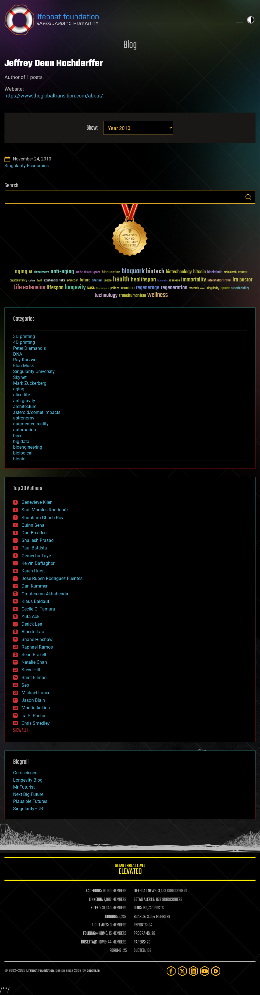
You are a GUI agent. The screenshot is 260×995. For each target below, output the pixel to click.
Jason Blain (33, 700)
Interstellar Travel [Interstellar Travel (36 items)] (219, 281)
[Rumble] (215, 971)
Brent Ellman (34, 677)
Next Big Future (28, 794)
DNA (17, 354)
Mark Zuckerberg (29, 383)
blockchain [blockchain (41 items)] (214, 272)
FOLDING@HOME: (95, 933)
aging (18, 389)
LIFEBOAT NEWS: (145, 891)
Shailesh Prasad (38, 540)
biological (22, 453)
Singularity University (34, 371)
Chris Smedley (36, 723)
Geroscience (25, 772)
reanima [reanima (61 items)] (127, 288)
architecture (24, 406)
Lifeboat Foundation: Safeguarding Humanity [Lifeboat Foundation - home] (116, 19)
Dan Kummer (35, 586)
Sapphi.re (93, 971)
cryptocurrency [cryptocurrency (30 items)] (18, 281)
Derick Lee (32, 624)
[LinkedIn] (193, 971)
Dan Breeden (34, 532)
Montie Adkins (36, 707)
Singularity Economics (26, 165)
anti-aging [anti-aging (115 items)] (62, 271)
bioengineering (27, 447)
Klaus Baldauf (35, 601)
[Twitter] (182, 971)
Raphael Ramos (37, 647)
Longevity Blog (27, 780)
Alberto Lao (33, 631)
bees (17, 435)
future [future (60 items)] (85, 280)
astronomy (23, 418)
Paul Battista (34, 548)
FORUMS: (116, 950)
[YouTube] (204, 971)
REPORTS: (141, 925)
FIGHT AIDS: (100, 925)
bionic (19, 459)
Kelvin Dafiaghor (38, 563)
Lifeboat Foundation (40, 971)
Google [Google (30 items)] (108, 281)
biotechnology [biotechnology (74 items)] (179, 272)
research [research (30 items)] (194, 288)
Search (248, 197)
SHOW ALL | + (21, 730)
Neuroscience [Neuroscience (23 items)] (102, 288)
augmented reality (31, 424)
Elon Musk (23, 365)
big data (21, 441)
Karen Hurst (33, 571)
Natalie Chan (34, 662)
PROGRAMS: (142, 933)
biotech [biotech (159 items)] (155, 271)
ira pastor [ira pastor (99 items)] (242, 280)
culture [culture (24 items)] (32, 280)
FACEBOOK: (94, 891)
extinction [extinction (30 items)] (72, 281)
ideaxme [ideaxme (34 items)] (174, 281)
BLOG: (138, 908)
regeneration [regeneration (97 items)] (174, 288)
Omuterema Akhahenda (45, 593)
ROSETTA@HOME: (94, 942)
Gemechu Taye (36, 555)
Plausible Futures (30, 801)
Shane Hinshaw (37, 639)
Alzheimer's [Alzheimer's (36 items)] (41, 273)
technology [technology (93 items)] (106, 295)
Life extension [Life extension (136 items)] (29, 287)
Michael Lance (36, 692)
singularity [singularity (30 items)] (213, 288)
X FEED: (96, 908)
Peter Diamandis (29, 348)
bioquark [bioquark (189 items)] (133, 271)
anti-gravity (24, 400)
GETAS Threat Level (130, 870)
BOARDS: (140, 917)
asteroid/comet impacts (36, 412)
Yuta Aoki (31, 616)
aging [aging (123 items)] (21, 271)
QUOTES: (140, 950)
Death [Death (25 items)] (39, 280)
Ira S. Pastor (34, 715)
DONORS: (111, 917)
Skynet (20, 377)
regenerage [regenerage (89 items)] (147, 288)
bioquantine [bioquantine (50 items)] (111, 272)
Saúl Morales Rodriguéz (45, 509)
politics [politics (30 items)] (114, 288)
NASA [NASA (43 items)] (91, 288)
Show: (92, 128)
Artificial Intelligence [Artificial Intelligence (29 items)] (87, 272)
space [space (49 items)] (225, 288)
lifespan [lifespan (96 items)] (55, 288)
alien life (21, 394)
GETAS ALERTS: (144, 899)
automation (24, 429)
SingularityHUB (28, 808)
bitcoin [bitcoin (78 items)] (199, 272)
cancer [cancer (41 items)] (242, 272)
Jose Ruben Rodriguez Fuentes (52, 578)
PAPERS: (140, 942)
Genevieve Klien (37, 502)
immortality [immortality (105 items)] (193, 279)
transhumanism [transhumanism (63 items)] (132, 295)
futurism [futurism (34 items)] (97, 281)
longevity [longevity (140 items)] (75, 287)
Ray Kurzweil (26, 359)
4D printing (24, 342)
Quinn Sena (33, 525)
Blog (130, 45)
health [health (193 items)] (121, 280)
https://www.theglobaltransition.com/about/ (53, 96)
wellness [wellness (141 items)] (157, 295)
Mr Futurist (24, 787)
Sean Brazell (34, 654)
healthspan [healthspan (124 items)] (143, 279)
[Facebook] (171, 971)
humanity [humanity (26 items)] (162, 281)
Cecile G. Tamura (38, 609)
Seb (25, 685)
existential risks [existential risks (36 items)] (54, 281)
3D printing (24, 336)
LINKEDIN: (96, 899)
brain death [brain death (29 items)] (230, 272)
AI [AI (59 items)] (30, 272)
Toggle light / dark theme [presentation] (250, 20)
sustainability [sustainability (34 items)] (240, 289)
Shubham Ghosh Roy (42, 517)
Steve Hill (31, 669)
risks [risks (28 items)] (202, 288)
